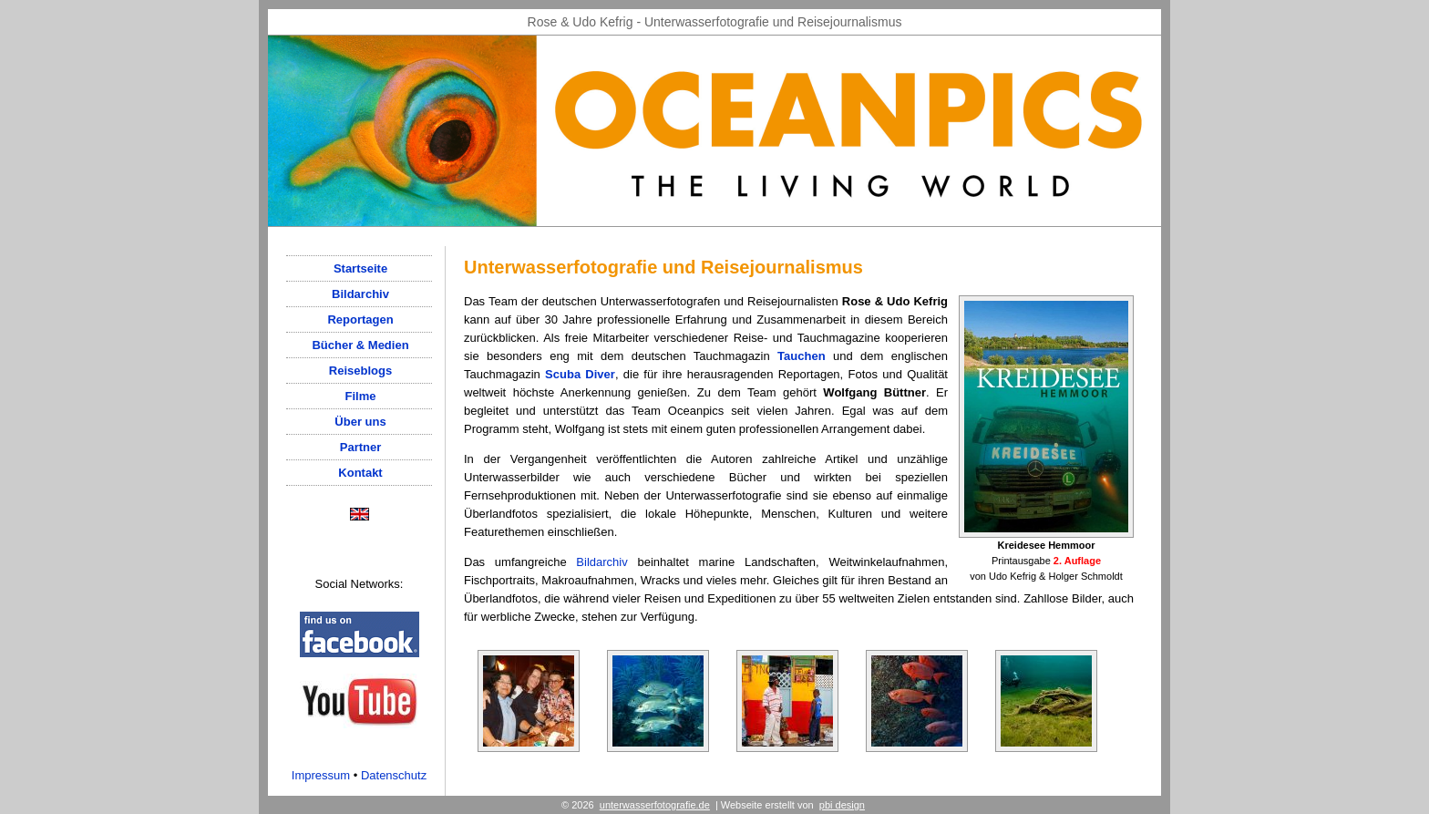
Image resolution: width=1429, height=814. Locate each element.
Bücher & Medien (360, 345)
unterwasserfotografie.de (655, 804)
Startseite (360, 268)
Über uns (360, 421)
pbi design (842, 804)
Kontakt (360, 472)
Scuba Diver (580, 374)
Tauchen (801, 356)
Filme (360, 396)
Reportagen (360, 319)
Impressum (321, 775)
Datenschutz (394, 775)
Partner (361, 447)
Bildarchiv (601, 562)
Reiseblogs (360, 370)
